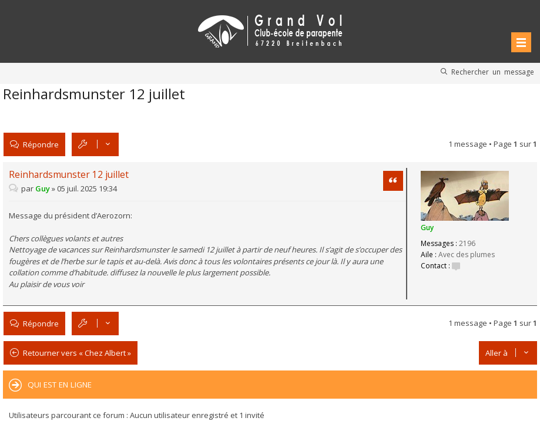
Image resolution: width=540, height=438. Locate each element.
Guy (427, 228)
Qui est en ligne (60, 384)
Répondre (41, 144)
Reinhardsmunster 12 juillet (94, 93)
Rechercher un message (492, 71)
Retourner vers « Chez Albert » (77, 353)
